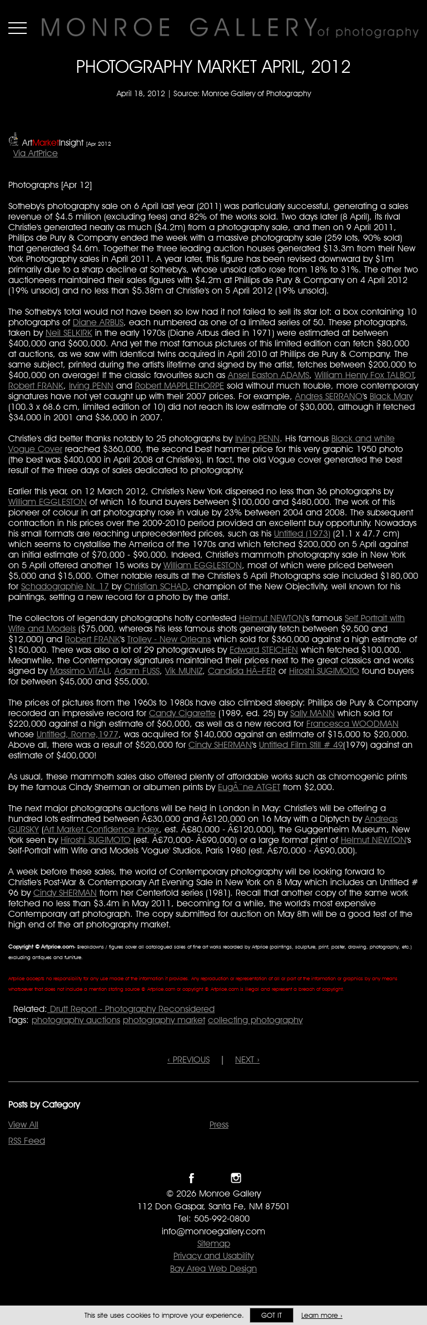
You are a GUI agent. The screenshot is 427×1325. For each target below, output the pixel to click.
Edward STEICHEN (264, 649)
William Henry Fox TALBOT (364, 375)
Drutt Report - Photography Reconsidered (131, 1009)
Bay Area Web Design (213, 1268)
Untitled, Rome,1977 (77, 734)
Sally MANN (312, 713)
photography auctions (76, 1020)
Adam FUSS (137, 671)
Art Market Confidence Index (101, 829)
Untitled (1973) (302, 533)
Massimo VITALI (79, 671)
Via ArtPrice (35, 153)
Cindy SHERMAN (220, 745)
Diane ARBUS (98, 322)
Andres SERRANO (329, 396)
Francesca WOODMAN (352, 723)
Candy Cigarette (182, 713)
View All (23, 1124)
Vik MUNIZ (183, 671)
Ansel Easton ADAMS (268, 375)
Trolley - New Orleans (169, 639)
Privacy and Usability (213, 1255)
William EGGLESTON (47, 502)
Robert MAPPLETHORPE (179, 385)
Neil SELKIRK (69, 332)
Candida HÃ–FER (242, 671)
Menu (17, 28)
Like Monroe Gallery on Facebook (191, 1178)
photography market (164, 1020)
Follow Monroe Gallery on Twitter (214, 1178)
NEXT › (247, 1059)
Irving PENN (91, 385)
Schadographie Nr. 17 (65, 586)
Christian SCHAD (156, 586)
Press (219, 1124)
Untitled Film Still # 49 (301, 745)
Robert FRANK (35, 385)
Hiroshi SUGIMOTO (324, 671)
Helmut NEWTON (272, 618)
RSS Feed (26, 1140)
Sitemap (213, 1243)
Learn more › (321, 1315)
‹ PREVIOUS (188, 1059)
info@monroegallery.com (213, 1231)
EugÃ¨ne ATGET (249, 787)
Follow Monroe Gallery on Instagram (236, 1178)
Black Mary (391, 396)
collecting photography (255, 1020)
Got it (271, 1315)
